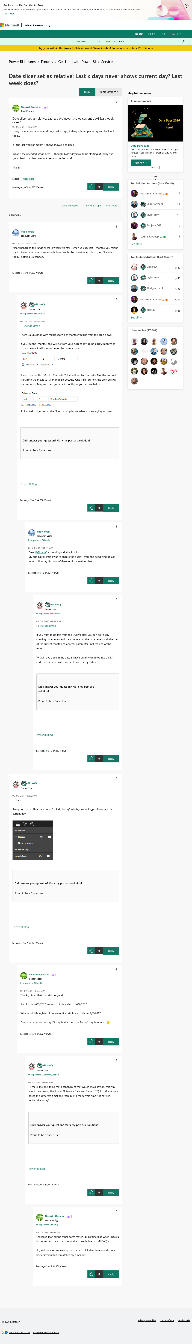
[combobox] (145, 41)
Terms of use (167, 1320)
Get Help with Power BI (77, 61)
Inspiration (74, 24)
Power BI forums (22, 61)
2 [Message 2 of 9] (23, 942)
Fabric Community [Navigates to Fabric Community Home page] (37, 25)
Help (163, 33)
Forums (58, 24)
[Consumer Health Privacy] (46, 1332)
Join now (9, 13)
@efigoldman (32, 325)
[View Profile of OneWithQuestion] (31, 107)
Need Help (28, 179)
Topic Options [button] (108, 92)
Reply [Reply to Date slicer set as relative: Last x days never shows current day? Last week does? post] (111, 186)
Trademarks (184, 1320)
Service (107, 61)
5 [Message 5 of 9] (47, 1266)
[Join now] (141, 163)
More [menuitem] (132, 24)
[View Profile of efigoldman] (27, 231)
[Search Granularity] (88, 41)
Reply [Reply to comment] (111, 280)
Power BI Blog (28, 484)
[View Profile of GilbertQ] (40, 304)
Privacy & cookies (147, 1320)
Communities (104, 24)
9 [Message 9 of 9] (47, 750)
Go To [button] (175, 33)
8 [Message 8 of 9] (39, 572)
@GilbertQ (41, 552)
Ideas (88, 24)
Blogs (120, 24)
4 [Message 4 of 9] (39, 1184)
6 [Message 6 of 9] (23, 272)
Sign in (151, 33)
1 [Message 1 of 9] (23, 187)
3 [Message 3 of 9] (31, 1033)
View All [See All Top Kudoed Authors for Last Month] (136, 317)
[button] (87, 91)
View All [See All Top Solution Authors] (136, 244)
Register (138, 33)
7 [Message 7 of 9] (31, 499)
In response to (32, 313)
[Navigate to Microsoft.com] (9, 25)
